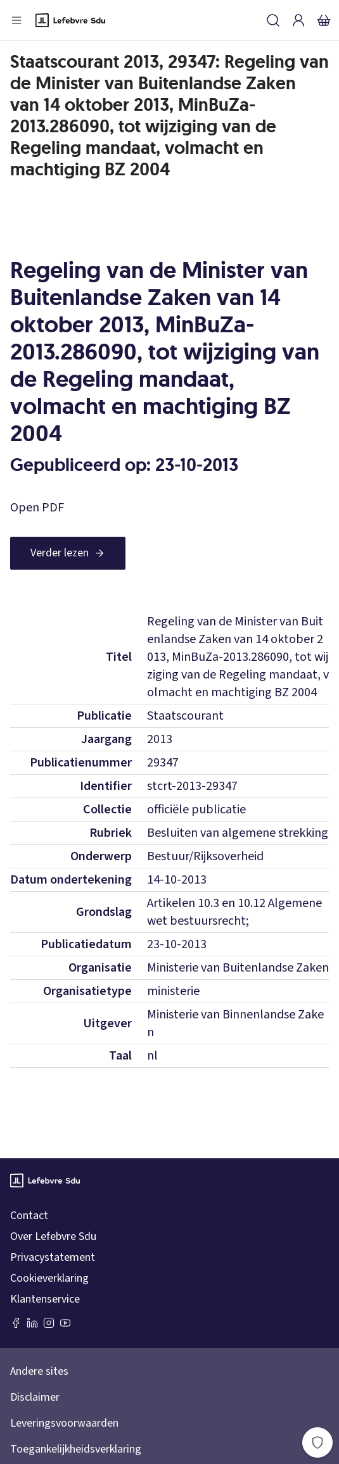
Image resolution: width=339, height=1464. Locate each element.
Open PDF (37, 507)
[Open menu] (16, 20)
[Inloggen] (298, 20)
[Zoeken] (273, 20)
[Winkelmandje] (323, 20)
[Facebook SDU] (16, 1323)
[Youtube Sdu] (65, 1323)
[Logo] (70, 20)
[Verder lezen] (67, 553)
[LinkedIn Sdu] (32, 1323)
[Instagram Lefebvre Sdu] (48, 1323)
